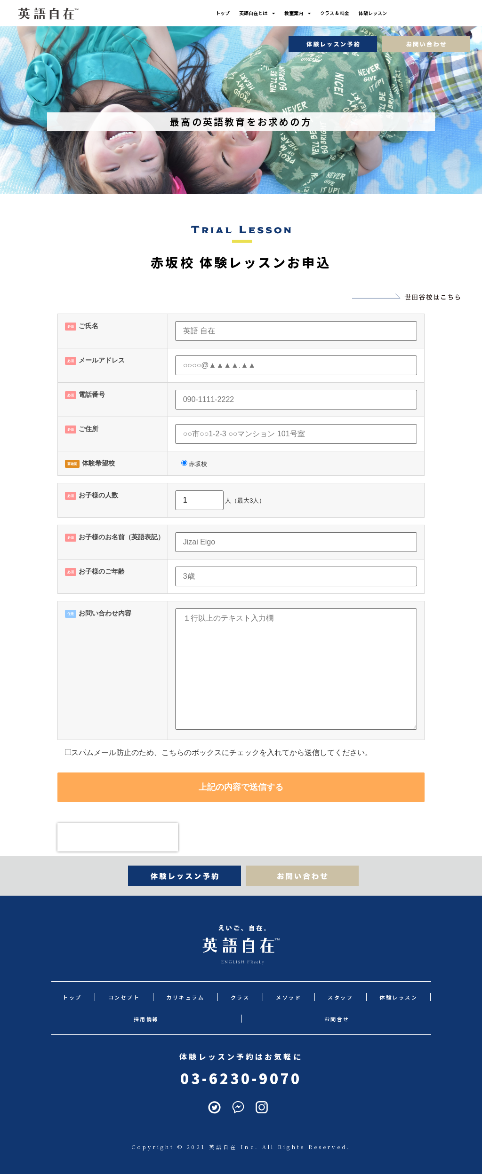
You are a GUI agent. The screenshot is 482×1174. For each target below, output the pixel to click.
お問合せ (241, 1019)
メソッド (260, 997)
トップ (213, 12)
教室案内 (297, 13)
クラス (218, 997)
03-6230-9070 (240, 1078)
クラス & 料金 (339, 12)
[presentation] (117, 837)
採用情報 (408, 997)
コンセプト (115, 997)
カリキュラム (170, 997)
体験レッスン (382, 12)
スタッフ (305, 997)
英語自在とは (252, 13)
